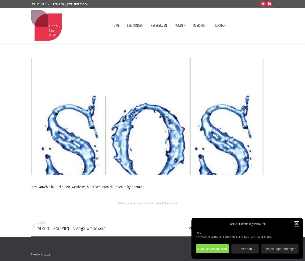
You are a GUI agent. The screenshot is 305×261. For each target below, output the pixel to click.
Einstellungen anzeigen (279, 249)
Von (149, 203)
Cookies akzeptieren (212, 249)
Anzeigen (132, 203)
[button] (296, 224)
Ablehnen (245, 249)
